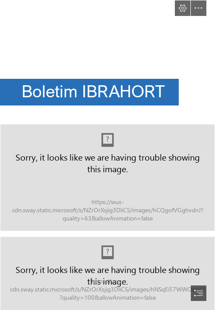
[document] (107, 155)
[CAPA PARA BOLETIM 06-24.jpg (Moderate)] (107, 177)
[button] (182, 8)
